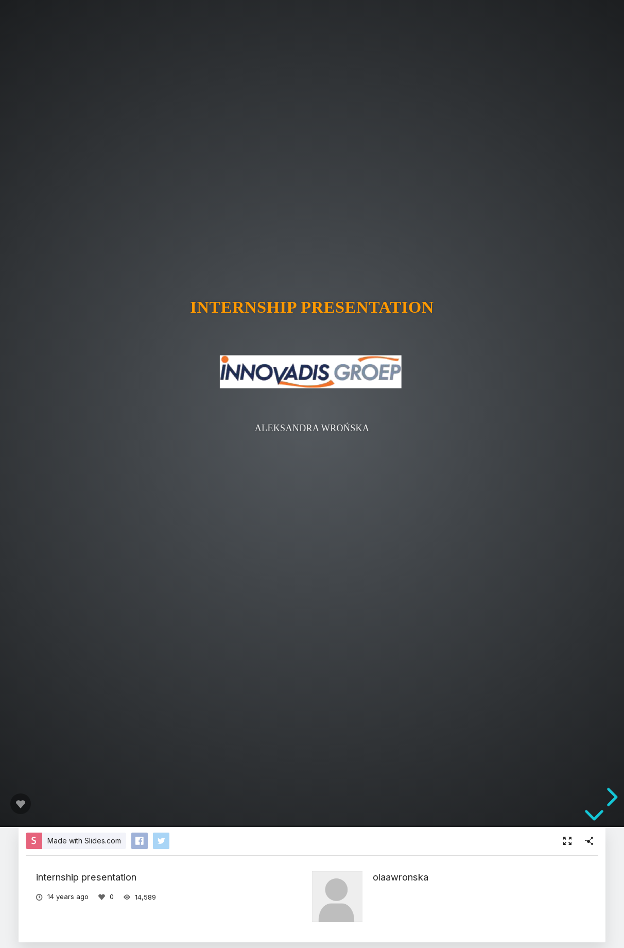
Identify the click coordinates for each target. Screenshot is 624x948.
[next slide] (610, 797)
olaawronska (400, 877)
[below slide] (594, 817)
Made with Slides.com (84, 840)
